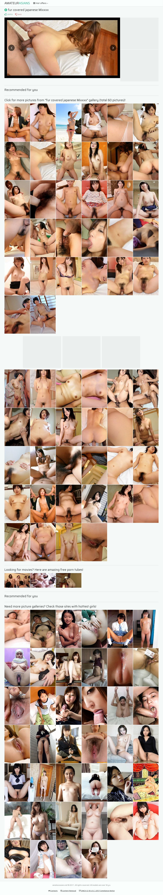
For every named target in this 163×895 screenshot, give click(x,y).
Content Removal (68, 890)
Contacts (53, 890)
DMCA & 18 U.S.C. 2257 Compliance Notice (97, 890)
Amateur (17, 3)
